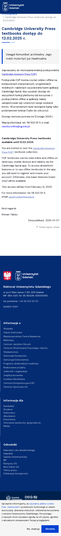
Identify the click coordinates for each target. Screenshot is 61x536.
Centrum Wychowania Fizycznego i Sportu (25, 348)
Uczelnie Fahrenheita (14, 379)
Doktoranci (9, 412)
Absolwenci (9, 416)
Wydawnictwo (10, 352)
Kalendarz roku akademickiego (19, 450)
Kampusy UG (10, 463)
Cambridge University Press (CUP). (19, 74)
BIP (4, 460)
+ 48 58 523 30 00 (28, 301)
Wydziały (8, 328)
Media (6, 426)
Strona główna (9, 13)
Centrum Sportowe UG (15, 386)
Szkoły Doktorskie (12, 332)
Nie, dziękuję (33, 529)
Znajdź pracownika (13, 375)
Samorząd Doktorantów (16, 359)
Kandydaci (8, 406)
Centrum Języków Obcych (17, 344)
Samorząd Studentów (15, 355)
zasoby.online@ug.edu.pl (16, 126)
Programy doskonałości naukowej (20, 363)
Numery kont (10, 306)
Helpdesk (8, 453)
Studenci (8, 409)
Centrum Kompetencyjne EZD (18, 383)
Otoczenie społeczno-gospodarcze (22, 422)
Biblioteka (8, 340)
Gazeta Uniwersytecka (15, 456)
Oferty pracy (10, 470)
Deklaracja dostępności (15, 473)
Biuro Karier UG (11, 466)
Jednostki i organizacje (15, 371)
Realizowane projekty (14, 367)
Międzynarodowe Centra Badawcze (21, 336)
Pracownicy (9, 419)
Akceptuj (50, 529)
